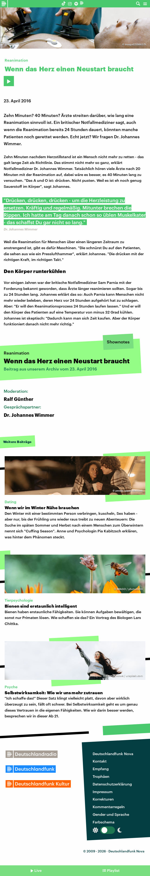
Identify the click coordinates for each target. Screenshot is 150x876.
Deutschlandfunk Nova (113, 753)
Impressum (103, 791)
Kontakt (100, 761)
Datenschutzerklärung (112, 784)
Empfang (101, 768)
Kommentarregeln (109, 806)
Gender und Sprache (111, 814)
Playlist (113, 870)
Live (38, 870)
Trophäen (101, 776)
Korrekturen (103, 799)
